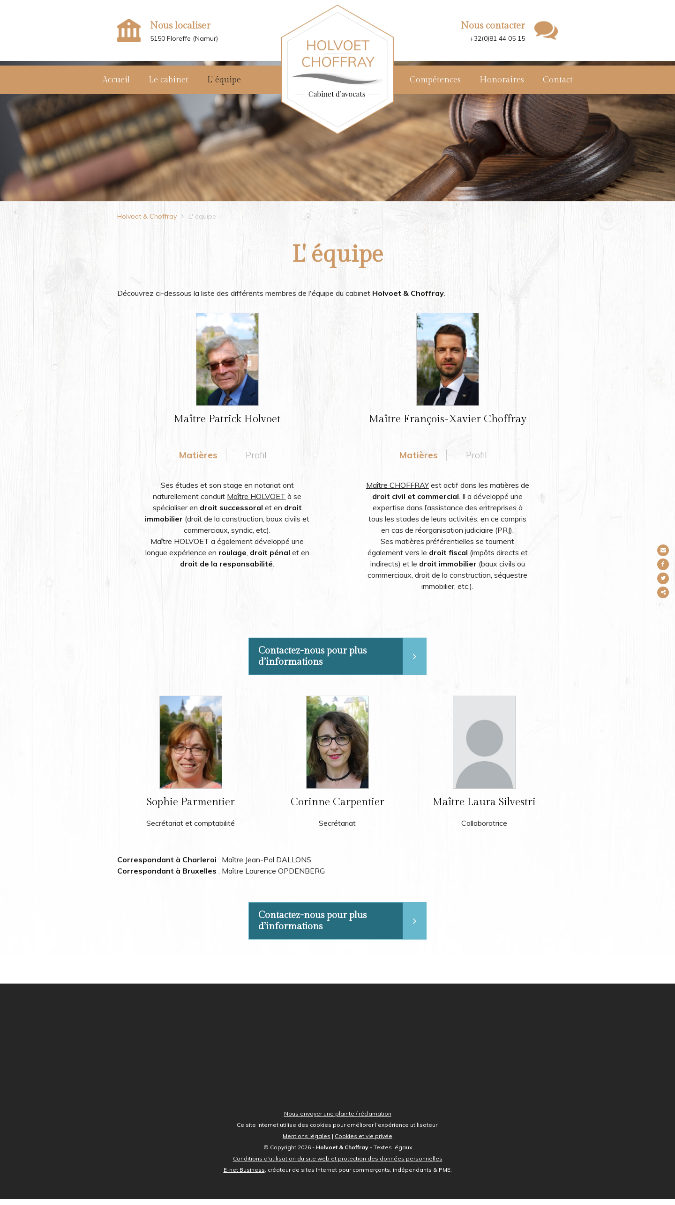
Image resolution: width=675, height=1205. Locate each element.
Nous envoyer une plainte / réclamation (337, 1119)
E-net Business (244, 1175)
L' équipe (224, 80)
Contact (558, 80)
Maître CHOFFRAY (397, 489)
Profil (256, 459)
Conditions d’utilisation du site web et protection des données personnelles (337, 1164)
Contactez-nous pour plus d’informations (342, 661)
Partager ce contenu (664, 592)
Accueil (116, 80)
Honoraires (502, 80)
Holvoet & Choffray (147, 221)
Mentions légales (306, 1142)
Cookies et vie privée (363, 1142)
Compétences (435, 80)
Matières (198, 459)
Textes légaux (393, 1153)
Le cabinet (168, 80)
